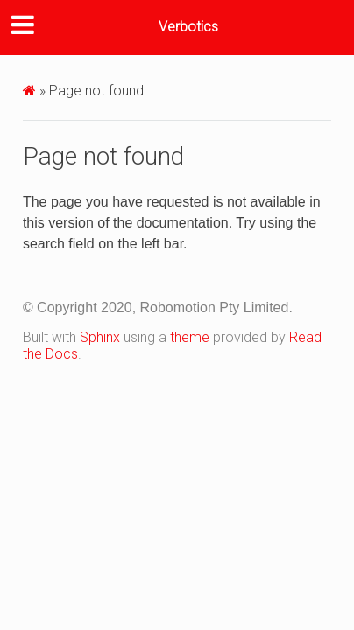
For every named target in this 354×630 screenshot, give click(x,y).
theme (189, 337)
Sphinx (100, 337)
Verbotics (188, 26)
